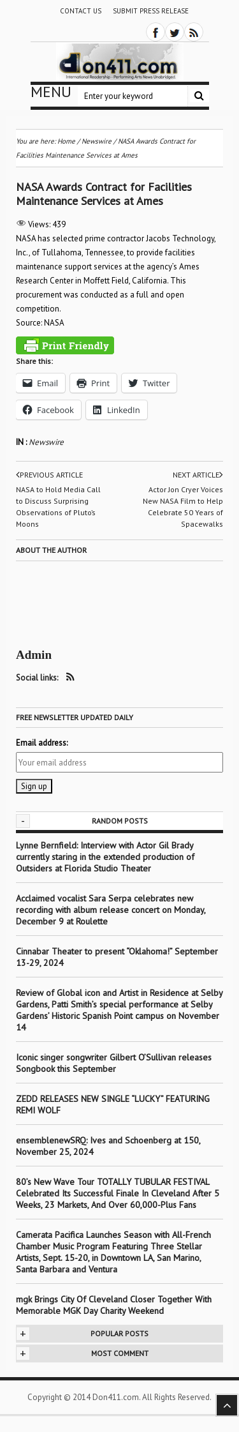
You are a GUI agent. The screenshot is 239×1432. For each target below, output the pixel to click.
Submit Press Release (151, 10)
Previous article (49, 475)
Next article (198, 475)
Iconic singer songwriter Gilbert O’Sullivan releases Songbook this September (114, 1062)
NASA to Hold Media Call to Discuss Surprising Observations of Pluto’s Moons (58, 507)
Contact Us (80, 10)
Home (66, 141)
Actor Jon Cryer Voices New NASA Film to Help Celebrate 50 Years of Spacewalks (183, 507)
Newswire (46, 442)
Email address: (42, 742)
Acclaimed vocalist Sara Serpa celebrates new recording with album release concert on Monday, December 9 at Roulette (110, 910)
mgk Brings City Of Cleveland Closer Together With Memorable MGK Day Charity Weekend (114, 1304)
